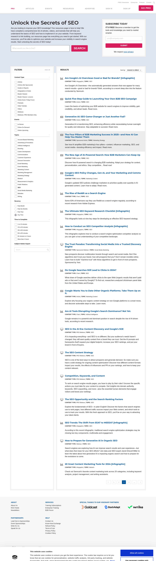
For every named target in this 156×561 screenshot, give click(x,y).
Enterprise (134, 2)
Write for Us (15, 526)
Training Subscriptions (53, 505)
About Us (14, 505)
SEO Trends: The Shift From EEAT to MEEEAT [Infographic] (96, 422)
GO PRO (146, 8)
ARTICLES (30, 9)
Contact (148, 2)
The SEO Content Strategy (79, 352)
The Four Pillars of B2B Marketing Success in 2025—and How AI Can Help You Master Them (101, 135)
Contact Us (49, 521)
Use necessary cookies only (136, 449)
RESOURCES (68, 9)
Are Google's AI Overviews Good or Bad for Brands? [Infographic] (100, 78)
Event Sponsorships (18, 523)
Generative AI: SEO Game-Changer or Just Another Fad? (95, 116)
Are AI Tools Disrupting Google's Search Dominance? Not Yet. (98, 311)
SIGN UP (126, 9)
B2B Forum (49, 510)
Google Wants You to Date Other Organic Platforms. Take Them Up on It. (103, 292)
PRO (13, 9)
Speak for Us (15, 528)
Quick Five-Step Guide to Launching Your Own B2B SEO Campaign (101, 99)
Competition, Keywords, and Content (85, 376)
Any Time (20, 215)
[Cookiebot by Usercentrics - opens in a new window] (15, 458)
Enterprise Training (52, 508)
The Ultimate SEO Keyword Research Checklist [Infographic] (97, 211)
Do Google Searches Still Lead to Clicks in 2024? (90, 270)
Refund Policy (50, 526)
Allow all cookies (137, 441)
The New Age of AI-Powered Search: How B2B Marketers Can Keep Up (102, 155)
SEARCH (79, 48)
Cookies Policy (50, 533)
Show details (35, 458)
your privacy (128, 52)
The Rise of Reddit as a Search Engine (85, 193)
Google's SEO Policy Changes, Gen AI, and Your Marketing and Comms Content (103, 174)
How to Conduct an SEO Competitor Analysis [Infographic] (96, 226)
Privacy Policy (50, 531)
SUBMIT (123, 45)
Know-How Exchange (53, 523)
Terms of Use (50, 528)
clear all (47, 70)
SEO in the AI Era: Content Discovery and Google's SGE (94, 329)
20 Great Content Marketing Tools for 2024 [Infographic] (95, 464)
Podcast (142, 2)
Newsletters (15, 510)
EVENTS (48, 9)
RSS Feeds (15, 508)
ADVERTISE (90, 9)
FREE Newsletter (123, 2)
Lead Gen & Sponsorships (20, 521)
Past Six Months (23, 209)
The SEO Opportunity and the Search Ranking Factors (94, 399)
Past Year (20, 212)
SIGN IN (109, 9)
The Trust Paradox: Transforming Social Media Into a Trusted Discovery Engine (103, 245)
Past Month (21, 206)
